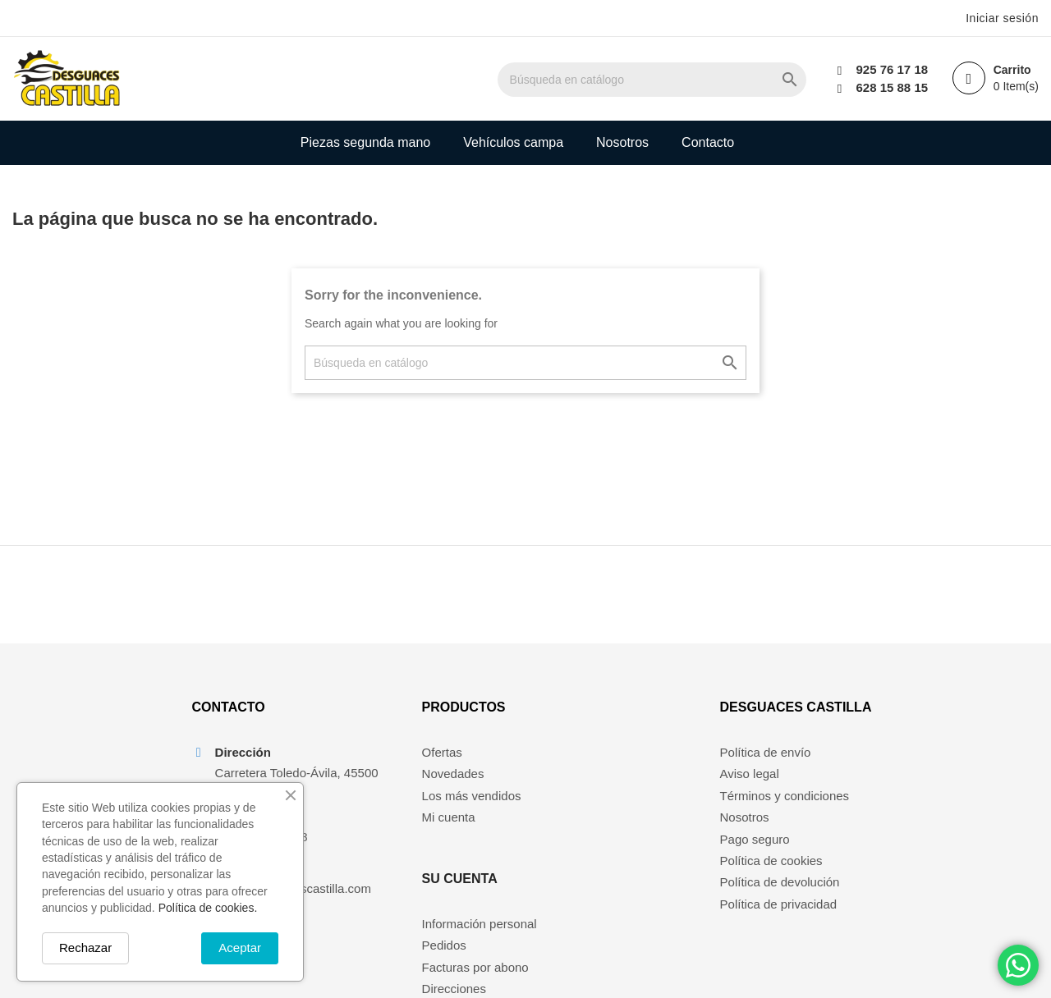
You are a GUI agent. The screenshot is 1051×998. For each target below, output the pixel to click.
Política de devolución (780, 883)
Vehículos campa (513, 142)
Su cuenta (625, 709)
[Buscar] (654, 79)
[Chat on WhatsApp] (1018, 965)
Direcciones (619, 819)
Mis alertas (617, 840)
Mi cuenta (444, 819)
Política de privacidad (779, 905)
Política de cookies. (208, 907)
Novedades (449, 775)
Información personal (644, 753)
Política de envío (765, 753)
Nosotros (622, 142)
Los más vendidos (467, 796)
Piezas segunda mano (365, 142)
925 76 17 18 (892, 69)
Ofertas (438, 753)
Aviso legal (749, 775)
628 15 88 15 (892, 87)
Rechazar (85, 948)
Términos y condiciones (785, 796)
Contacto (708, 142)
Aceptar (239, 948)
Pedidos (609, 775)
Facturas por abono (640, 796)
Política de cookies (771, 861)
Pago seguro (755, 840)
